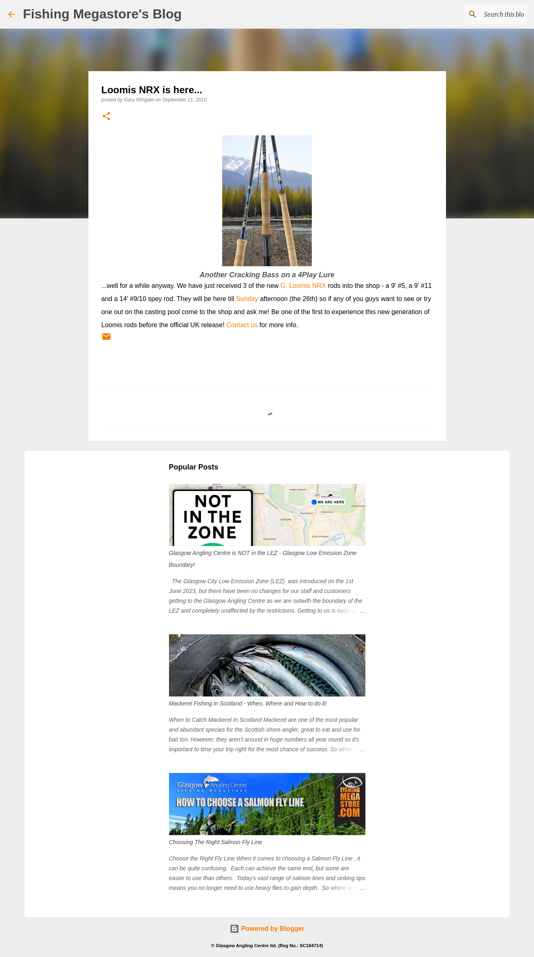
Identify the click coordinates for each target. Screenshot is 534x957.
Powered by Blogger (267, 928)
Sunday (247, 298)
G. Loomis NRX (303, 285)
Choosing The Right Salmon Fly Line (215, 842)
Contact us (241, 324)
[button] (106, 116)
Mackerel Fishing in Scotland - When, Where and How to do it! (248, 703)
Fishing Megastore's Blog (102, 14)
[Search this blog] (484, 14)
